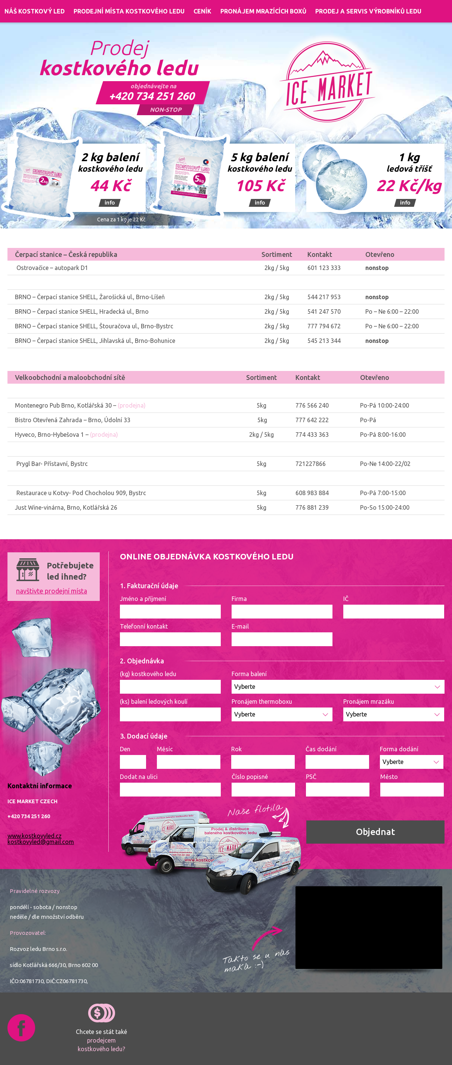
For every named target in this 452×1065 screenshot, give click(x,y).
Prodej (118, 58)
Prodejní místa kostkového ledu (129, 11)
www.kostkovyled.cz (34, 835)
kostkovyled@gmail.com (40, 841)
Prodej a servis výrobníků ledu (368, 11)
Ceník (202, 11)
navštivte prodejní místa (51, 590)
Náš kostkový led (34, 11)
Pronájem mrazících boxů (263, 11)
